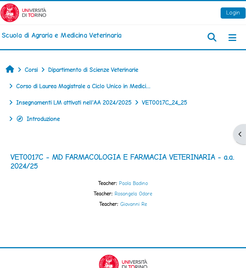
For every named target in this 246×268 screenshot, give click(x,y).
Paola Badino (133, 183)
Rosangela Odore (133, 193)
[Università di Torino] (23, 12)
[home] (61, 35)
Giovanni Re (133, 204)
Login (233, 12)
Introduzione (38, 118)
